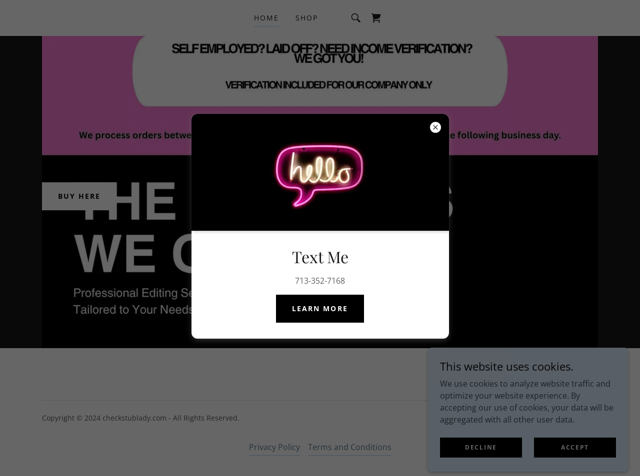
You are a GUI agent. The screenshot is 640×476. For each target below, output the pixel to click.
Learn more (320, 308)
